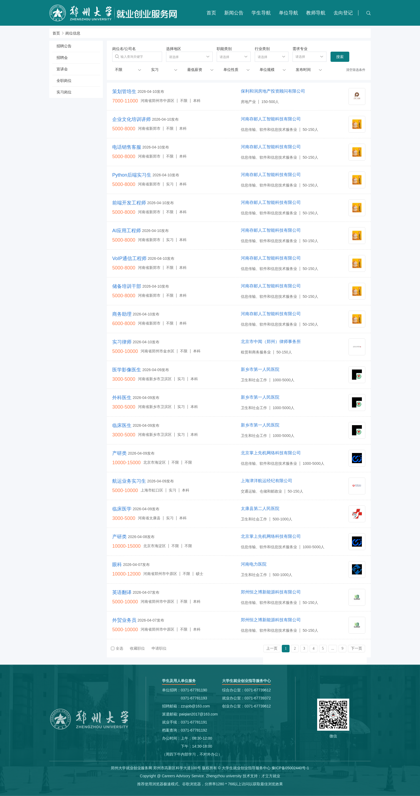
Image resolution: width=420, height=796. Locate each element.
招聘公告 (64, 46)
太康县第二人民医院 (260, 508)
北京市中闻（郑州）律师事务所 (271, 341)
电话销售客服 (126, 147)
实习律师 (122, 342)
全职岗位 (64, 80)
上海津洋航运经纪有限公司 (266, 480)
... (332, 648)
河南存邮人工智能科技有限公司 (271, 119)
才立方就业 (270, 776)
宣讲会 (62, 69)
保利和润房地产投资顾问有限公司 (273, 91)
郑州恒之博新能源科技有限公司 (271, 592)
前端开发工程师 (129, 202)
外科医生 (122, 397)
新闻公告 (233, 13)
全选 (117, 648)
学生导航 (261, 13)
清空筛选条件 (355, 70)
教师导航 (315, 13)
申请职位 (159, 648)
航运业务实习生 (129, 481)
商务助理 (122, 314)
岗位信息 (72, 33)
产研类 (119, 453)
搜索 (340, 57)
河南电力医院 (254, 564)
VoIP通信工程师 (129, 258)
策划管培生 (124, 91)
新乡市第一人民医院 (260, 369)
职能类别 (224, 49)
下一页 (356, 648)
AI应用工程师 (126, 230)
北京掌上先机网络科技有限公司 (271, 453)
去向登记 (343, 13)
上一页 (272, 648)
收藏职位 (137, 648)
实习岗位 (64, 92)
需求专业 (300, 49)
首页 (211, 13)
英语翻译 (122, 592)
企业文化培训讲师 (131, 119)
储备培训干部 (126, 286)
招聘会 (62, 57)
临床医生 (122, 425)
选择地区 (173, 49)
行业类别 (262, 49)
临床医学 (122, 509)
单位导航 (288, 13)
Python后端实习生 (131, 175)
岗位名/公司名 (124, 49)
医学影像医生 (126, 369)
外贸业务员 (124, 620)
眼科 (117, 564)
